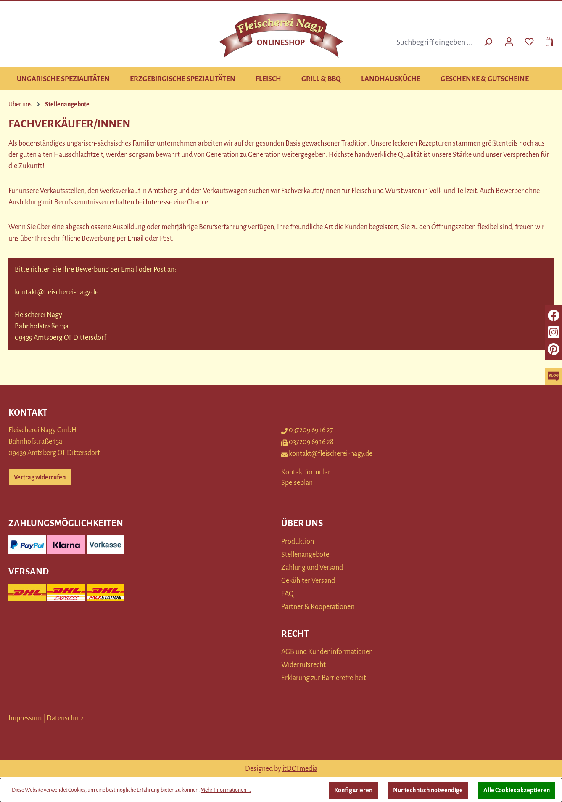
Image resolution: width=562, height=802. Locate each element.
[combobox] (436, 42)
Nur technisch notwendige (428, 790)
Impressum (25, 718)
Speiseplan (297, 483)
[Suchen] (488, 42)
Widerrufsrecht (303, 665)
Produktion (297, 541)
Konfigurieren (353, 790)
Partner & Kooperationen (317, 607)
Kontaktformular (305, 472)
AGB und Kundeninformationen (327, 652)
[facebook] (553, 315)
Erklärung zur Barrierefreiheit (323, 678)
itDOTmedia (299, 769)
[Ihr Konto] (509, 41)
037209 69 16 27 (307, 430)
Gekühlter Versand (308, 581)
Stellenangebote (305, 554)
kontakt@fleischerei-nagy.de (56, 292)
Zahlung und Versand (312, 568)
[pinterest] (553, 349)
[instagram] (553, 332)
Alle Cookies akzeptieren (516, 790)
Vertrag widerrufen (40, 477)
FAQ (287, 594)
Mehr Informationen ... (226, 790)
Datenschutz (65, 718)
